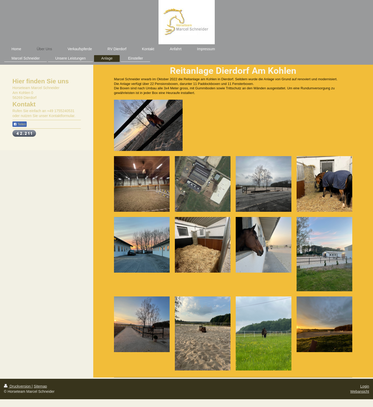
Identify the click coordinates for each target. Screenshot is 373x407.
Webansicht (359, 391)
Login (364, 386)
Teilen (19, 124)
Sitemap (40, 386)
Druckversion (18, 386)
